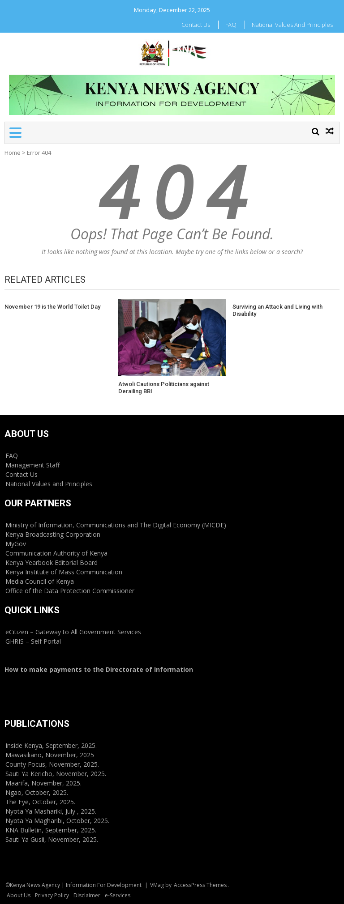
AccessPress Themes (200, 885)
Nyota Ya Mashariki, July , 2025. (50, 811)
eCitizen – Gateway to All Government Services (73, 632)
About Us (18, 895)
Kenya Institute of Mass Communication (63, 572)
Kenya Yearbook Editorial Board (51, 562)
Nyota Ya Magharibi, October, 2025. (57, 820)
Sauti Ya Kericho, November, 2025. (55, 773)
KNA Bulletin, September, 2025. (50, 830)
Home (12, 153)
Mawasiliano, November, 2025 (49, 755)
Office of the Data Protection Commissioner (69, 590)
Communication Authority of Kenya (56, 553)
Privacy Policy (52, 895)
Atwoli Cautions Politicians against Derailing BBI (163, 388)
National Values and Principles (292, 25)
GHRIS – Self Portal (33, 641)
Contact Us (195, 25)
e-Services (117, 895)
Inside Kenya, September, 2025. (51, 745)
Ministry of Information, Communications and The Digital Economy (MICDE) (115, 525)
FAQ (230, 25)
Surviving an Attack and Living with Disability (277, 310)
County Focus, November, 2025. (52, 764)
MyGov (15, 543)
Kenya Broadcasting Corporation (52, 534)
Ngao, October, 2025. (36, 792)
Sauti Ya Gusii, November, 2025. (51, 839)
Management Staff (32, 465)
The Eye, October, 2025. (40, 802)
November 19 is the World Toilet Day (52, 306)
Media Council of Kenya (39, 581)
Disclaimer (86, 895)
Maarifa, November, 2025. (43, 783)
